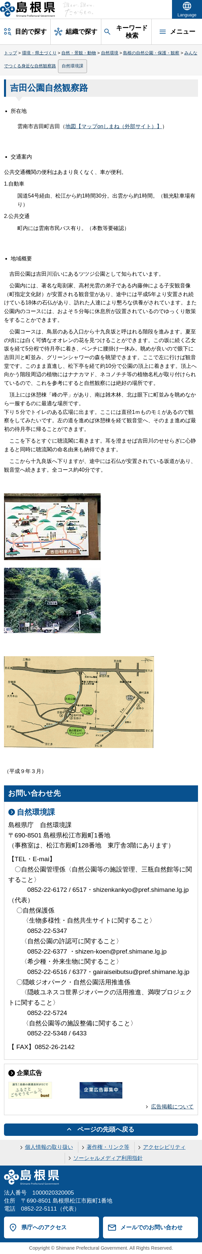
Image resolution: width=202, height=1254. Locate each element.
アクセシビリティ (164, 1147)
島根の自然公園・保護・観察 (151, 52)
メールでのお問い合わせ (151, 1227)
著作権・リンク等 (108, 1147)
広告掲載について (172, 1106)
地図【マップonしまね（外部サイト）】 (113, 126)
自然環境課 (72, 65)
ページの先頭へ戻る (105, 1129)
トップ (10, 52)
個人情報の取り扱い (49, 1147)
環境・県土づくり (39, 52)
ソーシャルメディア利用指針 (108, 1158)
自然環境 (109, 52)
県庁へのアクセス (44, 1227)
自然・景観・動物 (78, 52)
